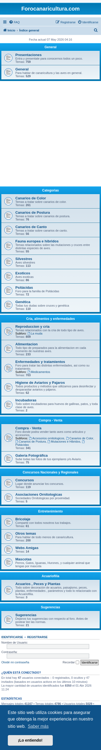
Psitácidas (24, 287)
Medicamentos (38, 372)
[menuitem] (14, 22)
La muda (35, 333)
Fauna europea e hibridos (36, 241)
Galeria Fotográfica (31, 455)
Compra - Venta (50, 420)
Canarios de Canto (31, 227)
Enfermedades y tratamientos (40, 362)
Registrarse (37, 637)
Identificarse (12, 637)
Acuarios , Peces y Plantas (37, 584)
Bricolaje (22, 519)
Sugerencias (50, 607)
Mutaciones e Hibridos (63, 441)
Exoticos (22, 273)
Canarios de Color (30, 198)
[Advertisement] (50, 134)
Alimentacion (26, 344)
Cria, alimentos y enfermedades (50, 319)
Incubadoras (25, 400)
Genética (22, 302)
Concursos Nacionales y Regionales (50, 472)
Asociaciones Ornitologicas (38, 494)
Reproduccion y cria (32, 326)
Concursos (24, 480)
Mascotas (23, 559)
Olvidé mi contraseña (15, 662)
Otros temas (25, 533)
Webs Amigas (27, 548)
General (50, 47)
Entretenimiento (50, 511)
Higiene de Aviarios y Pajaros (40, 383)
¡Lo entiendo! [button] (30, 740)
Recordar (71, 662)
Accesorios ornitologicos (46, 438)
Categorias (50, 190)
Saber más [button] (38, 726)
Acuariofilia (50, 576)
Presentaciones (28, 55)
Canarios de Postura (32, 212)
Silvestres (23, 259)
